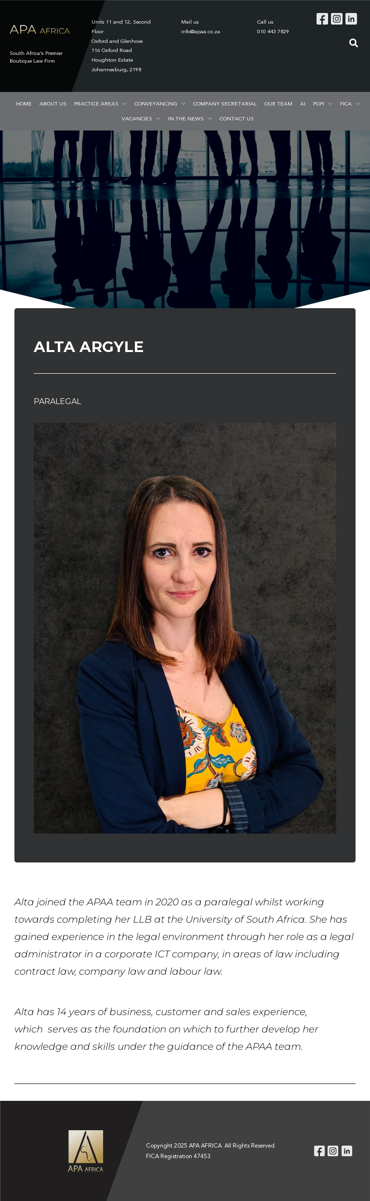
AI (302, 103)
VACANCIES (137, 118)
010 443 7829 (273, 31)
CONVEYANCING (155, 103)
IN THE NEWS (186, 118)
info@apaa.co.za (200, 31)
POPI (318, 103)
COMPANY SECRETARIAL (225, 103)
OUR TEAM (278, 103)
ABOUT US (53, 103)
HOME (24, 103)
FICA (346, 103)
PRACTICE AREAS (96, 103)
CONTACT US (237, 118)
